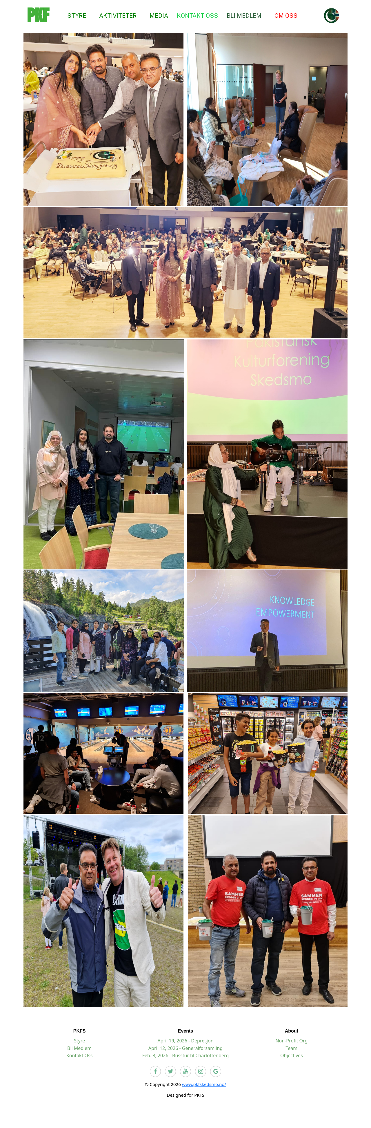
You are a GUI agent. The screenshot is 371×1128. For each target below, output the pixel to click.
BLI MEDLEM (244, 15)
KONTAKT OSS (197, 15)
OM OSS (285, 15)
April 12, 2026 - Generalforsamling (185, 1048)
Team (291, 1048)
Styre (79, 1040)
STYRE (76, 15)
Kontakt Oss (79, 1055)
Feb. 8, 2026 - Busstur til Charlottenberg (185, 1055)
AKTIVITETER (118, 15)
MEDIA (159, 15)
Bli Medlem (79, 1048)
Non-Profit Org (291, 1040)
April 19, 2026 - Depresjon (185, 1040)
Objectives (291, 1055)
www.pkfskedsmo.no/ (204, 1084)
